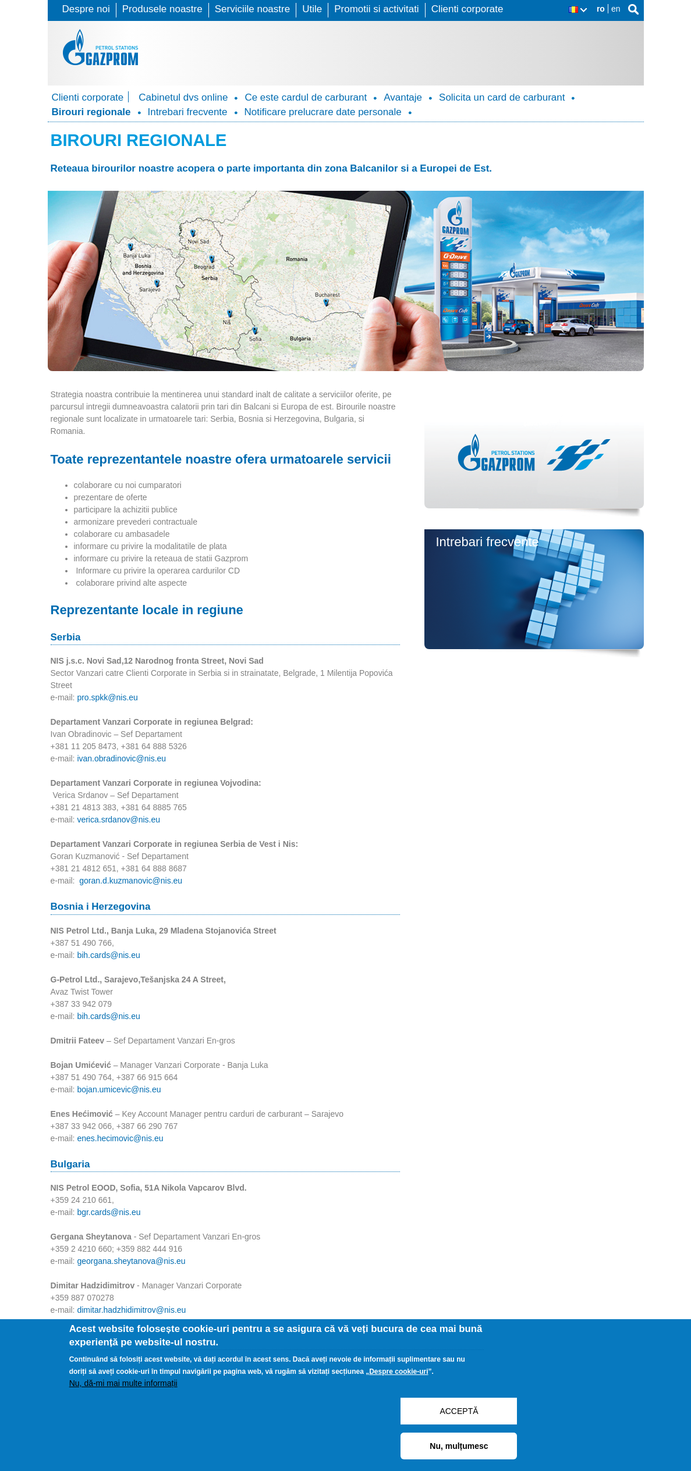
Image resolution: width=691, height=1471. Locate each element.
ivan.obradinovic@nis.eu (121, 758)
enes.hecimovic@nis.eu (120, 1138)
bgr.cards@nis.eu (108, 1212)
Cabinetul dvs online (183, 97)
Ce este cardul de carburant (305, 97)
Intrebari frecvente (188, 112)
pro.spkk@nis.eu (107, 697)
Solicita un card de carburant (502, 97)
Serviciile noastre (252, 9)
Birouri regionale (91, 112)
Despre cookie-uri (398, 1371)
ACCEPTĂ (459, 1411)
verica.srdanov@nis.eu (118, 819)
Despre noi (86, 9)
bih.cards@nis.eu (108, 955)
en (616, 8)
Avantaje (403, 97)
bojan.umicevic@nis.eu (119, 1089)
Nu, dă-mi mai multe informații (123, 1383)
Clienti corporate (467, 9)
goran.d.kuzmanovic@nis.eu (130, 880)
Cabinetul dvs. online (495, 401)
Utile (312, 9)
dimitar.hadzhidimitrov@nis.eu (131, 1310)
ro (601, 8)
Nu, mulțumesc (459, 1446)
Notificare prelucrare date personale (323, 112)
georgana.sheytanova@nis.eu (131, 1261)
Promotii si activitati (376, 9)
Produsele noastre (162, 9)
